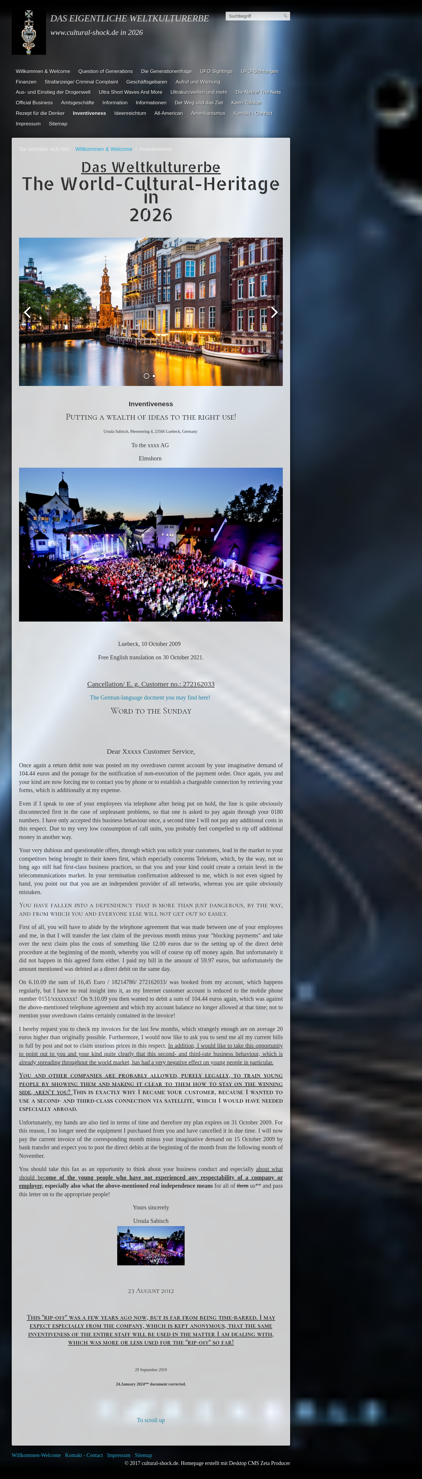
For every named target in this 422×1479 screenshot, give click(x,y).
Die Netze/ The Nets (258, 92)
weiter (274, 318)
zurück (27, 318)
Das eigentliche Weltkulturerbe (129, 18)
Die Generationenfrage (166, 71)
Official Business (34, 102)
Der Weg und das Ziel (199, 102)
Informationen (151, 102)
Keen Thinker (246, 102)
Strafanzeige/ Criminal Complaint (81, 82)
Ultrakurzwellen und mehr (199, 92)
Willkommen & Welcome (43, 71)
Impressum (28, 124)
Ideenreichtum (130, 113)
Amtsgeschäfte (77, 102)
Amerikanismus (208, 113)
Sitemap (58, 124)
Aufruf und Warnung (198, 82)
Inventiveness (89, 113)
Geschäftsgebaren (146, 82)
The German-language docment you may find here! (151, 700)
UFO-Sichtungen (259, 71)
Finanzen (26, 82)
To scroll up (151, 1423)
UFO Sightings (216, 71)
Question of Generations (105, 71)
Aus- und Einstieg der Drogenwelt (53, 92)
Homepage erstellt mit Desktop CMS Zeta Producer (235, 1466)
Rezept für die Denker (40, 113)
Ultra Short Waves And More (130, 92)
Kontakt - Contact (253, 113)
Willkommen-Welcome (36, 1458)
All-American (168, 113)
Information (115, 102)
